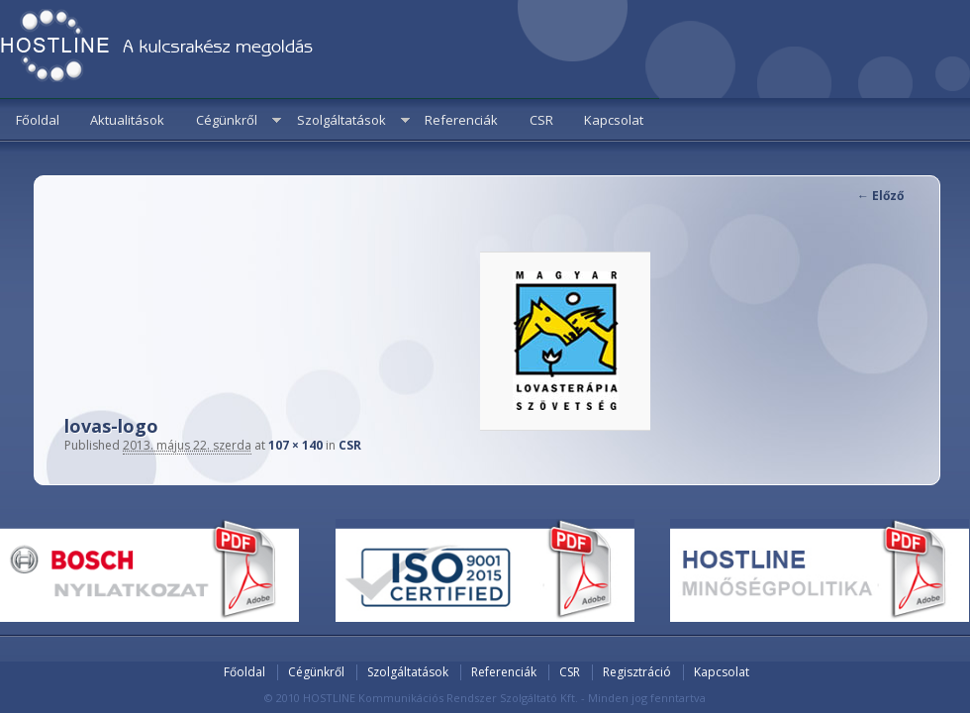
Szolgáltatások (341, 120)
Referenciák (461, 120)
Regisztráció (637, 671)
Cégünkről (226, 120)
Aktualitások (127, 120)
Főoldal (37, 120)
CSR (541, 120)
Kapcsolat (613, 120)
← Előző (880, 195)
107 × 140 (295, 445)
